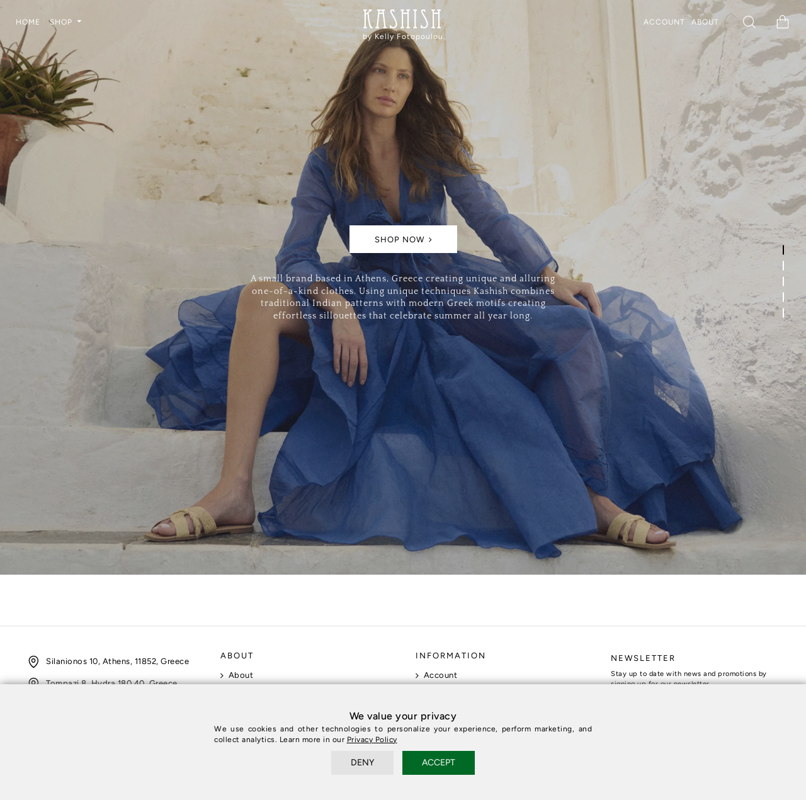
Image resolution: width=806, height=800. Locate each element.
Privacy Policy (372, 739)
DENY (362, 762)
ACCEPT (438, 762)
